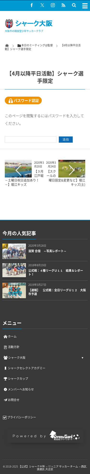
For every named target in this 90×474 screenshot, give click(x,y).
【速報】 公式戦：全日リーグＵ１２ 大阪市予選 (57, 292)
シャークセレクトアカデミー (24, 368)
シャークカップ (15, 378)
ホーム (10, 336)
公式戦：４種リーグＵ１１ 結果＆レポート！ (55, 273)
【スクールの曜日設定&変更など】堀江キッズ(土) (66, 178)
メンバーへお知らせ (18, 389)
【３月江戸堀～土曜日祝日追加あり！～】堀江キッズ (24, 178)
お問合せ (11, 400)
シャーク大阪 (14, 357)
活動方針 (11, 347)
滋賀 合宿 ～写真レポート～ (47, 251)
